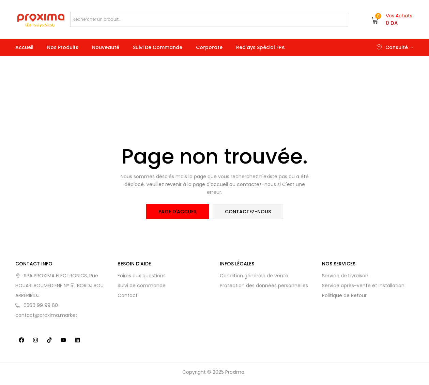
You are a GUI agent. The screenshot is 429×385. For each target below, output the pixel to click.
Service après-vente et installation (363, 285)
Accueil (24, 47)
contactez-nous (248, 211)
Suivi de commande (157, 47)
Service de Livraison (345, 275)
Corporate (209, 47)
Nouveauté (105, 47)
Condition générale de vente (254, 275)
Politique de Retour (344, 295)
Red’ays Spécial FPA (260, 47)
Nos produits (62, 47)
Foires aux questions (142, 275)
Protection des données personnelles (264, 285)
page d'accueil (177, 211)
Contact (128, 295)
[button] (391, 19)
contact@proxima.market (46, 315)
